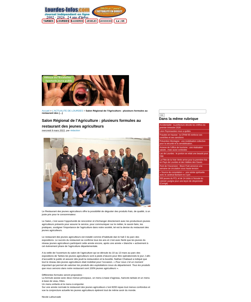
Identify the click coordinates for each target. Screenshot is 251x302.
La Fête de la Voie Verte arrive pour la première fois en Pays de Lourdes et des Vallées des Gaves (183, 161)
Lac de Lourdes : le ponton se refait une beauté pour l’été (184, 154)
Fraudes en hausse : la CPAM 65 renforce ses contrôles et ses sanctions (181, 136)
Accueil (46, 110)
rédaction (75, 130)
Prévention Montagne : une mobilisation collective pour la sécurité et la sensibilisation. (182, 142)
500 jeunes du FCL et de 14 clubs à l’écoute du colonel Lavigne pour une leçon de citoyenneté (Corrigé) (181, 181)
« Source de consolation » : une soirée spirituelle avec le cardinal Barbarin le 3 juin (182, 173)
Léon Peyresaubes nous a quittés (175, 131)
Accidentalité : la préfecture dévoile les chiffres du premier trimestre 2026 (182, 126)
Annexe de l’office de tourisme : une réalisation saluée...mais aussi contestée (181, 148)
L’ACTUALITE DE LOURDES (67, 110)
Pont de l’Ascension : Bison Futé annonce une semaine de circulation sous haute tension (181, 167)
